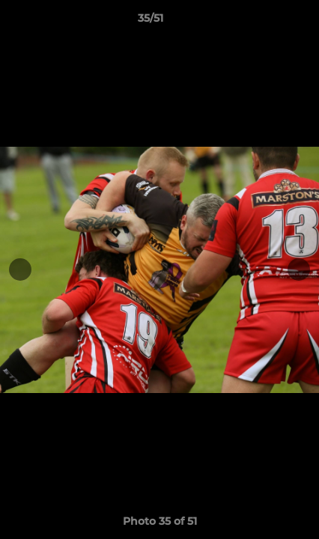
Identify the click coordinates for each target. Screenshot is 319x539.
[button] (265, 21)
